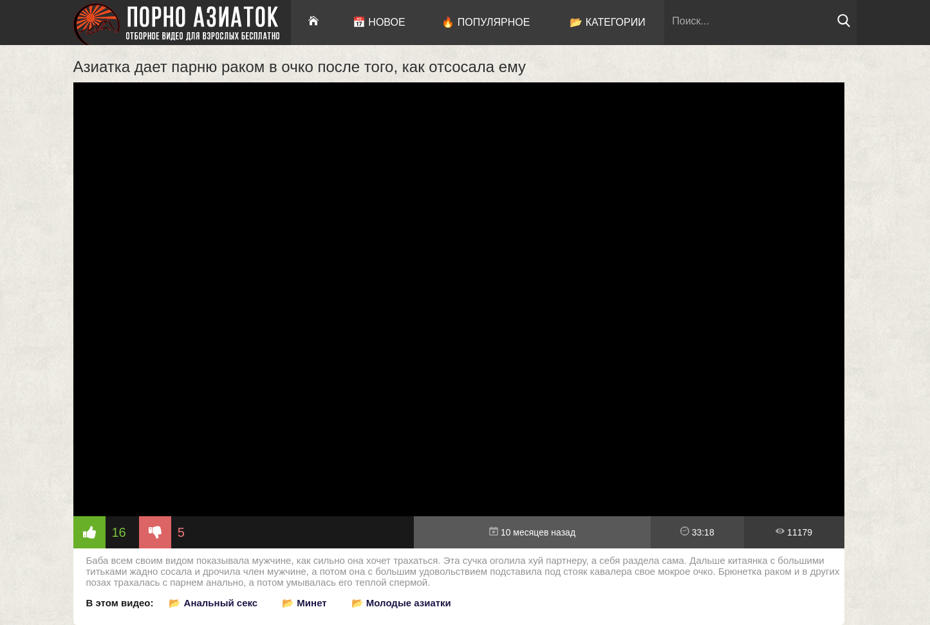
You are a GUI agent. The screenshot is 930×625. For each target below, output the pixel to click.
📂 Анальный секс (213, 602)
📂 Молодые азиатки (401, 602)
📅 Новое (379, 22)
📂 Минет (304, 602)
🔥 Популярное (486, 22)
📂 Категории (608, 22)
